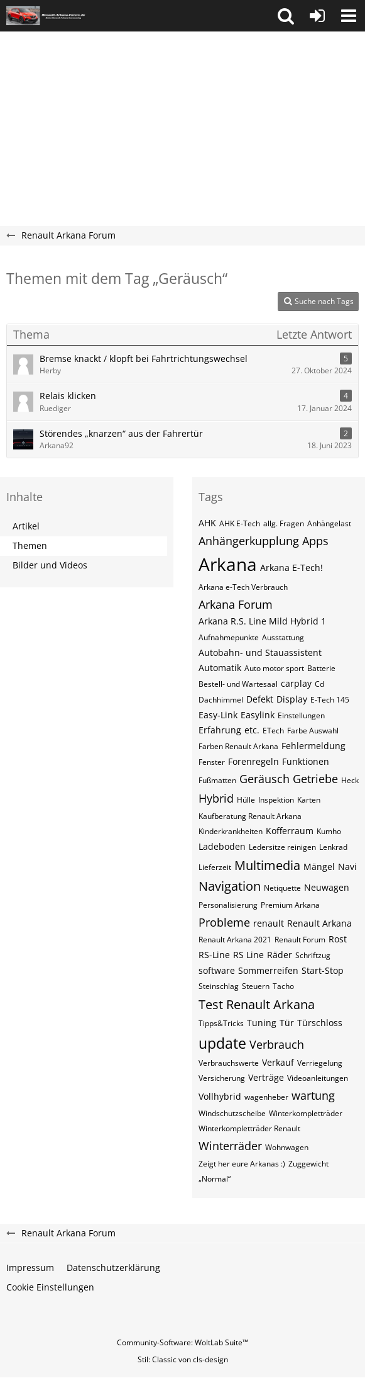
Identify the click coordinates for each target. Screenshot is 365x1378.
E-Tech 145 (329, 699)
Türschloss (319, 1023)
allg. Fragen (283, 523)
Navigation (230, 886)
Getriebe (315, 778)
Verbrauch (276, 1044)
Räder (279, 955)
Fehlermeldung (313, 746)
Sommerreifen (268, 970)
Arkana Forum (236, 604)
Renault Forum (300, 939)
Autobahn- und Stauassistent (260, 652)
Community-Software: (182, 1342)
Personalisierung (228, 905)
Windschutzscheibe (232, 1113)
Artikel (26, 526)
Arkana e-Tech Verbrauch (243, 587)
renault (268, 923)
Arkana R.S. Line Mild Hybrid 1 (262, 621)
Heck (350, 780)
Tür (287, 1023)
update (222, 1043)
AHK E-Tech (239, 523)
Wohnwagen (286, 1147)
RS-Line (214, 955)
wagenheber (266, 1097)
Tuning (261, 1023)
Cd (319, 684)
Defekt (259, 699)
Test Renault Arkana (257, 1004)
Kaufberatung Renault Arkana (250, 816)
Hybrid (216, 798)
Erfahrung (220, 730)
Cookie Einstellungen (50, 1287)
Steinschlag (219, 986)
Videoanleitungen (317, 1078)
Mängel (319, 867)
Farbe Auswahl (313, 730)
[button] (285, 15)
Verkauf (278, 1062)
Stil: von (183, 1359)
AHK (207, 523)
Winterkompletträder (305, 1113)
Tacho (283, 986)
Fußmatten (217, 780)
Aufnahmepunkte (229, 637)
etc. (251, 730)
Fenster (212, 762)
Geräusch (264, 778)
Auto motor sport (274, 668)
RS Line (248, 955)
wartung (313, 1095)
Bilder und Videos (50, 565)
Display (291, 699)
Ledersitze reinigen (282, 847)
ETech (273, 730)
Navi (347, 867)
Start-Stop (323, 970)
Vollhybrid (220, 1096)
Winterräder (230, 1145)
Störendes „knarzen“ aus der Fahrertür (121, 433)
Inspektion (276, 799)
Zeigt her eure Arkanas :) (242, 1163)
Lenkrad (333, 847)
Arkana (228, 564)
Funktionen (305, 761)
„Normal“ (215, 1178)
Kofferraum (289, 831)
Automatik (220, 668)
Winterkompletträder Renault (249, 1128)
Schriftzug (312, 955)
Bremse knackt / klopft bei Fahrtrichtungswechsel (144, 358)
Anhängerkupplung (249, 540)
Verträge (266, 1077)
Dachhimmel (221, 699)
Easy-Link (218, 715)
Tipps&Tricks (221, 1023)
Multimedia (267, 865)
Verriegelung (319, 1063)
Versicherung (222, 1078)
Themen (30, 545)
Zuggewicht (308, 1163)
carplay (296, 683)
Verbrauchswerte (229, 1063)
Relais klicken (68, 396)
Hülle (246, 799)
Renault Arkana (319, 923)
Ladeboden (222, 846)
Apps (315, 540)
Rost (338, 939)
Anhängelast (329, 523)
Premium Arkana (290, 905)
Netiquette (282, 888)
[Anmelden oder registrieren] (317, 15)
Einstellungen (301, 715)
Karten (308, 799)
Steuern (256, 986)
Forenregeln (253, 761)
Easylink (258, 715)
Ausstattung (283, 637)
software (217, 970)
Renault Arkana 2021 (235, 939)
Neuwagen (326, 887)
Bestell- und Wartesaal (238, 684)
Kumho (329, 831)
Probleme (224, 922)
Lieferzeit (215, 867)
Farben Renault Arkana (238, 746)
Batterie (321, 668)
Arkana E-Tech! (291, 567)
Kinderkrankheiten (231, 831)
